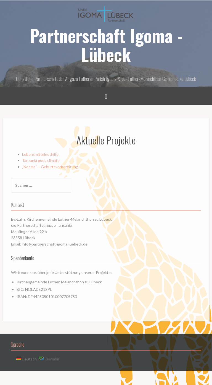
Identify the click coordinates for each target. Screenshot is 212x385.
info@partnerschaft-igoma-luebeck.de (55, 244)
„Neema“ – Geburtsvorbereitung (50, 166)
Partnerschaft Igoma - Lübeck (106, 45)
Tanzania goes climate (41, 160)
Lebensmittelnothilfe (40, 154)
